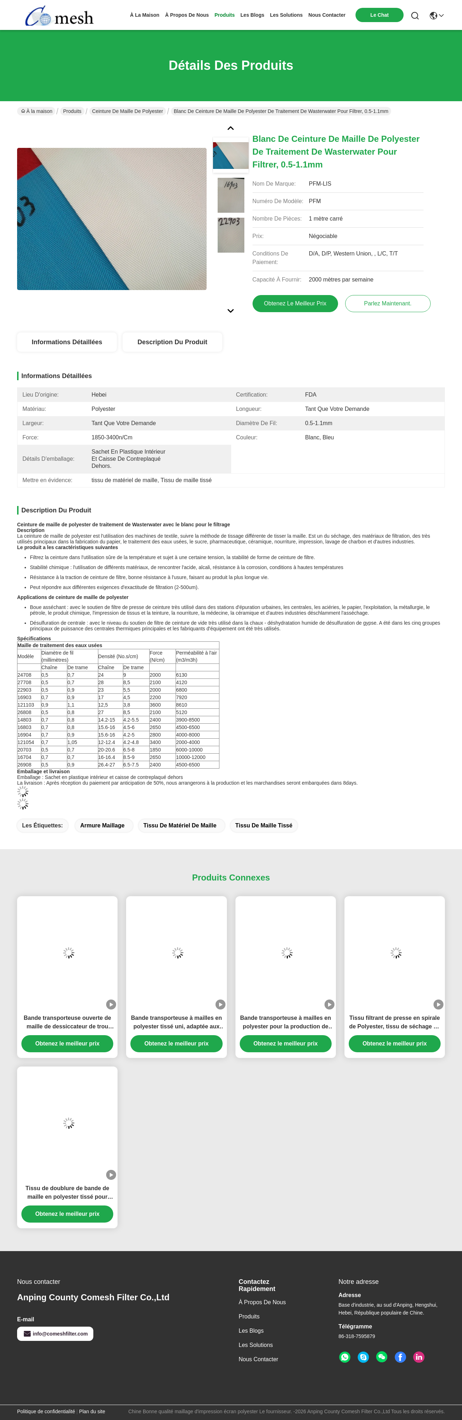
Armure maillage (102, 825)
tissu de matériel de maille (180, 825)
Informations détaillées (67, 342)
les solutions (286, 15)
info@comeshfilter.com (55, 1334)
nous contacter (327, 15)
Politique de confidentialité (46, 1411)
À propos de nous (187, 15)
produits (224, 15)
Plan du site (92, 1411)
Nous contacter (258, 1359)
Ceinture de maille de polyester (127, 111)
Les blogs (251, 1331)
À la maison (144, 15)
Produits (72, 111)
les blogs (252, 15)
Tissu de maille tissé (263, 825)
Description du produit (172, 342)
